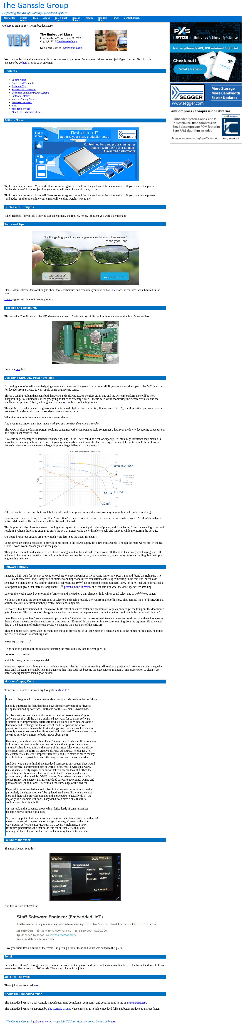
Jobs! (14, 105)
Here (115, 289)
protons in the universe (77, 586)
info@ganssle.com (41, 1022)
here (9, 25)
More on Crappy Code (23, 99)
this (18, 369)
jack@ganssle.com (72, 47)
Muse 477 (63, 690)
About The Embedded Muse (26, 112)
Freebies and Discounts (24, 89)
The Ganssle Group (67, 41)
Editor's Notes (19, 80)
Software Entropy (20, 96)
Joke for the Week (21, 108)
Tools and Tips (19, 86)
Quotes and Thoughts (23, 83)
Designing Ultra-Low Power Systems (30, 92)
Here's (8, 299)
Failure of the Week (22, 102)
